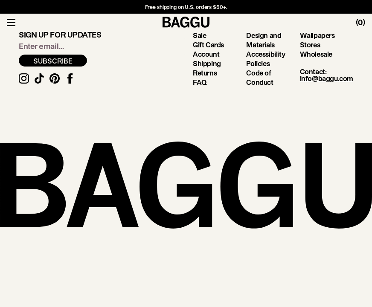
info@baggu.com (326, 78)
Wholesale (316, 54)
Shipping (207, 63)
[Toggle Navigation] (11, 22)
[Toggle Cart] (364, 22)
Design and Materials (263, 40)
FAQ (200, 82)
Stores (310, 45)
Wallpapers (317, 35)
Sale (199, 35)
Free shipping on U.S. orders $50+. (186, 7)
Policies (258, 63)
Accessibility (265, 54)
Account (206, 54)
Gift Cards (208, 45)
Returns (205, 73)
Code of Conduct (259, 77)
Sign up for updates (60, 34)
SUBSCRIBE (53, 61)
